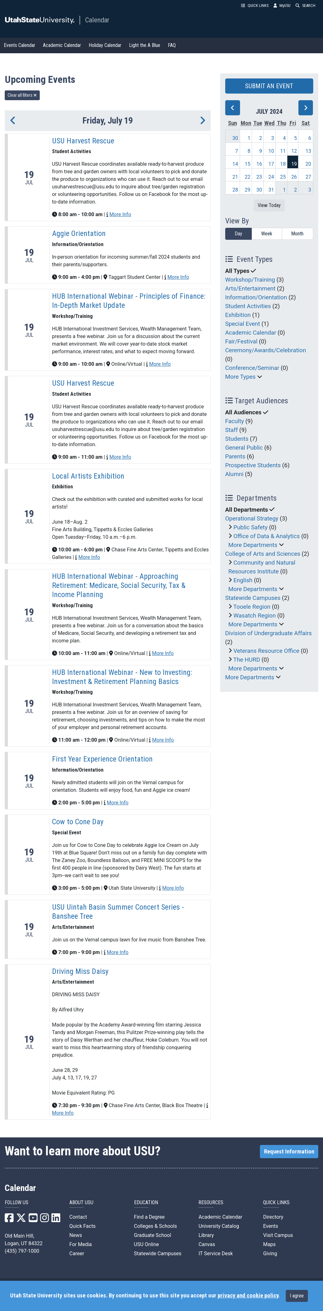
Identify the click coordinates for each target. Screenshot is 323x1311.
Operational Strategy (252, 518)
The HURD (246, 659)
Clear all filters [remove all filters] (22, 95)
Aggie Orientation (79, 233)
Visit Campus (278, 1235)
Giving (270, 1253)
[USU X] (21, 1220)
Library (206, 1235)
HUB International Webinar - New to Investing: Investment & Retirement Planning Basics (122, 677)
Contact (78, 1217)
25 (283, 177)
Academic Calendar (62, 45)
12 (294, 151)
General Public (244, 447)
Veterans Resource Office (266, 650)
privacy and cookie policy (248, 1295)
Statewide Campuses (253, 598)
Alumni (234, 474)
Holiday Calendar (105, 45)
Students (237, 438)
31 (271, 190)
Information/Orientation (256, 297)
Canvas (206, 1244)
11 (283, 151)
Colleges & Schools (155, 1226)
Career (76, 1253)
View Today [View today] (269, 205)
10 (271, 151)
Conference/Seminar (252, 368)
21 (235, 177)
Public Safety (250, 527)
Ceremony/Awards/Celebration (265, 350)
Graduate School (152, 1235)
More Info (120, 214)
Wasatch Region (254, 615)
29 (247, 190)
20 (308, 164)
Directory (273, 1217)
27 (308, 177)
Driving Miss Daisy (80, 971)
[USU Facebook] (9, 1220)
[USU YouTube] (33, 1220)
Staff (231, 430)
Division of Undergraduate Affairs (268, 633)
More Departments (253, 545)
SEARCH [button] (305, 5)
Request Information (289, 1151)
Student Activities (248, 306)
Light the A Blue (144, 45)
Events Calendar (19, 45)
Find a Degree (149, 1217)
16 (259, 164)
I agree (297, 1296)
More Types (240, 376)
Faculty (234, 421)
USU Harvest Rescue (83, 140)
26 (294, 177)
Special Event (242, 323)
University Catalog (218, 1226)
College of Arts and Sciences (262, 553)
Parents (235, 456)
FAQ (172, 45)
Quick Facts (82, 1226)
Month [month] (297, 234)
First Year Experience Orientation (102, 759)
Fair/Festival (241, 341)
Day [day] (238, 234)
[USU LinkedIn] (55, 1220)
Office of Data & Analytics (266, 536)
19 (294, 164)
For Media (80, 1244)
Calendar (97, 20)
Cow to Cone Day (77, 821)
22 (247, 177)
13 (308, 151)
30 (235, 138)
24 (271, 177)
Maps (269, 1244)
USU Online (146, 1244)
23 (259, 177)
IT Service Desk (215, 1253)
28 (235, 190)
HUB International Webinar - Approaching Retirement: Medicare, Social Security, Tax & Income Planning (118, 585)
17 (271, 164)
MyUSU (282, 5)
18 (283, 164)
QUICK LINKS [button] (254, 5)
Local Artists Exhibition (88, 476)
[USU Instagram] (44, 1220)
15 (247, 164)
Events (270, 1226)
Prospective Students (253, 465)
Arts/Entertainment (250, 288)
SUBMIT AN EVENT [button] (269, 86)
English (242, 580)
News (75, 1235)
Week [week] (266, 234)
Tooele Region (252, 606)
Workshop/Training (250, 279)
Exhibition (238, 315)
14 (235, 164)
